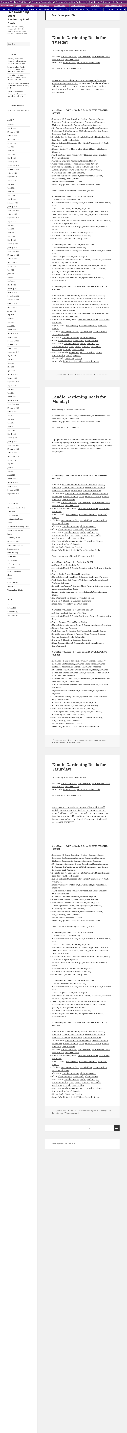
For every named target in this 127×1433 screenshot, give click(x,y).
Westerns (69, 181)
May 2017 (11, 427)
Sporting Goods (71, 223)
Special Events (70, 238)
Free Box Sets (58, 59)
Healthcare (99, 202)
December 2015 (13, 490)
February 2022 (12, 289)
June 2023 (11, 229)
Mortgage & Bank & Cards (86, 226)
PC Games (71, 232)
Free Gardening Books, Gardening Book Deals (18, 17)
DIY (97, 166)
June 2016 (11, 468)
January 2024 (12, 207)
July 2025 (10, 147)
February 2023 (12, 244)
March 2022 (11, 285)
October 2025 (12, 136)
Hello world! (25, 110)
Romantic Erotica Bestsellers (78, 128)
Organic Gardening (14, 571)
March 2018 (11, 397)
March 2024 (11, 199)
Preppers (86, 169)
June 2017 (11, 423)
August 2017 (11, 415)
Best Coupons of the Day (75, 247)
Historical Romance (61, 125)
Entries (11, 608)
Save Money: (7, 5)
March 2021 (11, 330)
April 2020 (11, 371)
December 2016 (13, 445)
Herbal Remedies (71, 166)
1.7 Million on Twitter (97, 2)
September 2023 (13, 218)
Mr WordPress (12, 110)
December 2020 (13, 341)
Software (65, 217)
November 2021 (13, 300)
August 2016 (11, 460)
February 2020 (12, 374)
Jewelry (107, 220)
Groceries (88, 202)
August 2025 (11, 143)
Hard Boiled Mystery (88, 149)
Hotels (74, 208)
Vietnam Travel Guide (15, 590)
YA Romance (76, 125)
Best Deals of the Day (70, 199)
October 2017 (12, 412)
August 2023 (11, 221)
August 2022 (11, 266)
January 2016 (12, 486)
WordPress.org (12, 615)
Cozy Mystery (72, 149)
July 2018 (10, 389)
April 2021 (11, 326)
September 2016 (13, 456)
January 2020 (12, 378)
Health (83, 166)
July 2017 (10, 419)
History (99, 175)
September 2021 (13, 307)
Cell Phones (73, 214)
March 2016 (11, 479)
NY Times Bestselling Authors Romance (79, 119)
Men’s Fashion (87, 220)
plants (9, 575)
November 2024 (13, 169)
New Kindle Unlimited (88, 143)
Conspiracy (74, 175)
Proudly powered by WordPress (63, 1144)
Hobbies (99, 277)
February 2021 (12, 333)
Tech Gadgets (85, 214)
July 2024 (10, 184)
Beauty (108, 202)
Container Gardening (15, 519)
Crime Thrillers (100, 155)
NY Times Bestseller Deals (88, 62)
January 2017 (12, 442)
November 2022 (13, 255)
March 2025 (11, 158)
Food (81, 202)
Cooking (91, 166)
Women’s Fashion (72, 220)
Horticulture (11, 556)
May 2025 (11, 151)
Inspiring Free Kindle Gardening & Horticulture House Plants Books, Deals (16, 61)
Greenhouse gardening (15, 545)
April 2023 (11, 236)
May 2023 (11, 233)
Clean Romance (65, 164)
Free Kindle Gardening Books (18, 526)
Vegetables (11, 586)
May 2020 (11, 367)
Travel (71, 169)
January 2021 (12, 337)
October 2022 (12, 259)
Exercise (77, 178)
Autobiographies (60, 169)
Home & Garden (80, 211)
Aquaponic (11, 512)
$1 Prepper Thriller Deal (16, 508)
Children (99, 220)
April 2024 (11, 195)
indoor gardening (13, 564)
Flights (81, 208)
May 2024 (11, 192)
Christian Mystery (88, 161)
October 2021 (12, 304)
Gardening (57, 172)
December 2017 (13, 404)
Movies (80, 232)
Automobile (57, 223)
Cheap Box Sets (72, 59)
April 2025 (11, 154)
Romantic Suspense (92, 125)
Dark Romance (68, 134)
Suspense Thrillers (60, 158)
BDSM (81, 131)
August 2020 (11, 356)
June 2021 (11, 318)
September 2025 (13, 139)
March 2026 (11, 128)
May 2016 (11, 471)
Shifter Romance (70, 131)
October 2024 (12, 173)
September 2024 (13, 177)
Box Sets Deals (84, 56)
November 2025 (13, 132)
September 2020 (13, 352)
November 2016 (13, 449)
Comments (13, 612)
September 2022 (13, 262)
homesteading (12, 553)
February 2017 (12, 438)
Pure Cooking (78, 172)
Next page (117, 1128)
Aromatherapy (12, 515)
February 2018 (12, 400)
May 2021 (11, 322)
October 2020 (12, 348)
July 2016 (10, 464)
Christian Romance (70, 161)
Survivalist (96, 169)
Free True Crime (87, 175)
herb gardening (13, 549)
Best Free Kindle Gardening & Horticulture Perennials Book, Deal (18, 85)
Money (78, 169)
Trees (9, 579)
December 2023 (13, 210)
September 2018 (13, 382)
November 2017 (13, 408)
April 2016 (11, 475)
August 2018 (11, 386)
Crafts (9, 523)
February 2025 (12, 162)
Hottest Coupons (73, 277)
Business (77, 235)
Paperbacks (89, 232)
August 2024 (11, 180)
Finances (70, 226)
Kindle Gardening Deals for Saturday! (79, 767)
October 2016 (12, 453)
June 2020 (11, 363)
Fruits (9, 534)
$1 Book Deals (69, 62)
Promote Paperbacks (41, 2)
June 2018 (11, 393)
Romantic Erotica (93, 131)
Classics (78, 181)
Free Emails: (7, 9)
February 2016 (12, 482)
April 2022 (11, 281)
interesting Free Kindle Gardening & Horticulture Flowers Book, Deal (16, 77)
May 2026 (11, 124)
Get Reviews (118, 2)
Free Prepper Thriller (15, 530)
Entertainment (59, 280)
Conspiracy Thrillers (70, 155)
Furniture (104, 211)
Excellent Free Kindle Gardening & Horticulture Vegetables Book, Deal (16, 94)
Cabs (87, 208)
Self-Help (67, 172)
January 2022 (12, 292)
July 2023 (10, 225)
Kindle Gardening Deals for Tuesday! (79, 40)
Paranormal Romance (95, 122)
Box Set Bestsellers (69, 56)
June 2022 (11, 274)
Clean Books (78, 164)
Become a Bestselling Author (69, 2)
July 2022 (10, 270)
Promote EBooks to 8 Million (14, 2)
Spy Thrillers (86, 155)
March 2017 (11, 434)
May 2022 (11, 277)
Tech (65, 214)
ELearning (86, 235)
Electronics (71, 265)
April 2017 (11, 430)
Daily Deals (82, 238)
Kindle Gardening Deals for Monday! (79, 399)
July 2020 (10, 359)
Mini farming (12, 568)
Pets (54, 205)
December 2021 (13, 296)
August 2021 (11, 311)
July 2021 (10, 315)
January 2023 (12, 248)
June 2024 (11, 188)
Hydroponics (12, 560)
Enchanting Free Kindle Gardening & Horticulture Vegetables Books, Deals (16, 69)
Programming (58, 178)
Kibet (71, 375)
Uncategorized (12, 582)
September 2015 (13, 494)
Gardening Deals (13, 541)
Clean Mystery (91, 164)
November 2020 (13, 344)
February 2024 (12, 203)
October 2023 (12, 214)
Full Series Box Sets (101, 56)
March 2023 (11, 240)
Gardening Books (13, 538)
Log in (9, 604)
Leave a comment (102, 375)
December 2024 (13, 166)
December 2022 (13, 251)
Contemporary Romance (73, 122)
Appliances (94, 211)
